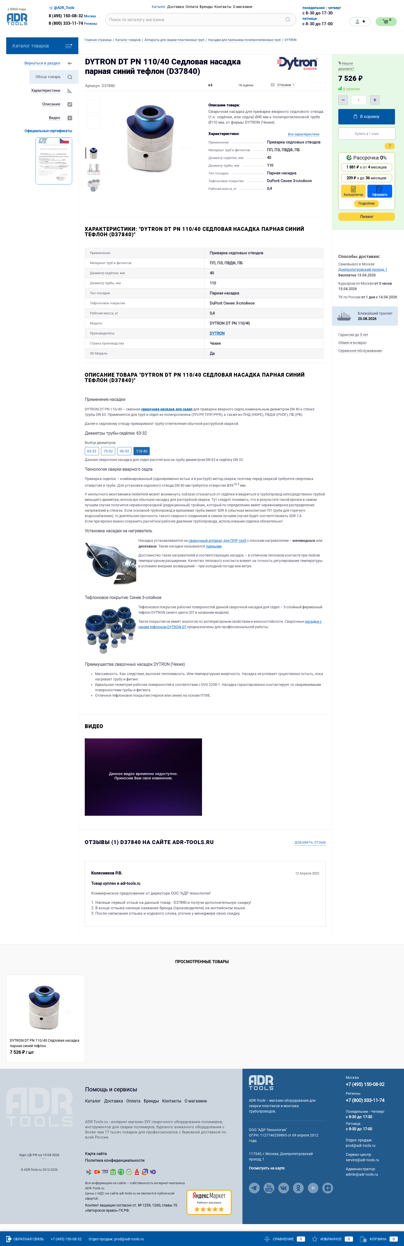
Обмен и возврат (352, 343)
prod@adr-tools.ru (360, 1154)
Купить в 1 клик (367, 133)
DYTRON (193, 340)
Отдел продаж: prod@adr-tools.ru (116, 1239)
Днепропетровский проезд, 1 (362, 269)
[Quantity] (359, 100)
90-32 (124, 460)
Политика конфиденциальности (115, 1168)
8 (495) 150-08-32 (66, 16)
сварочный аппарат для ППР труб (217, 549)
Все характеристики (303, 134)
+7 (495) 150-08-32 (365, 1093)
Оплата (133, 1109)
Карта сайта (96, 1162)
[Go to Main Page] (261, 1091)
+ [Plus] (374, 100)
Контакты (171, 1109)
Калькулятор (353, 191)
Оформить (380, 191)
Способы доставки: (359, 256)
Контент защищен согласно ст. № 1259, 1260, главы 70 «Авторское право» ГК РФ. (131, 1215)
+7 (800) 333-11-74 (365, 1109)
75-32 (108, 460)
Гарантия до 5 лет (353, 335)
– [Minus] (343, 100)
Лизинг (366, 216)
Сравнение (284, 1239)
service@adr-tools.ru (362, 1168)
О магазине (195, 1109)
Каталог (93, 1109)
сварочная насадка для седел (166, 417)
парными (214, 555)
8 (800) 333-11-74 (66, 23)
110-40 (141, 460)
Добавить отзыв (310, 851)
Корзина (379, 1239)
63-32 (91, 460)
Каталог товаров (42, 45)
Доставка (113, 1109)
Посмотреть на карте (266, 1177)
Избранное (332, 1239)
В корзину (367, 116)
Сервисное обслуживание (360, 351)
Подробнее (366, 203)
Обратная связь (25, 1239)
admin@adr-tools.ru (362, 1183)
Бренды (151, 1109)
